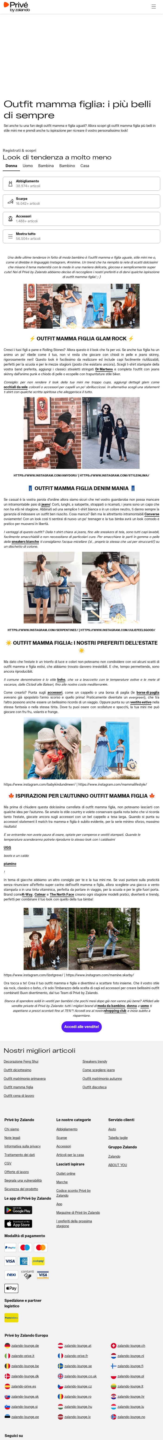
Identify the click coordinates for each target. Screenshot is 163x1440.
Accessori (63, 1146)
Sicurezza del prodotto (21, 1189)
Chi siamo (11, 1129)
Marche (62, 1182)
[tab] (11, 166)
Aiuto (112, 1129)
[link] (81, 184)
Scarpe (61, 1138)
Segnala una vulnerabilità (23, 1181)
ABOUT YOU (117, 1165)
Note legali (12, 1138)
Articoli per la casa (70, 1155)
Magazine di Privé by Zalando (78, 1213)
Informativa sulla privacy (22, 1146)
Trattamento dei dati (19, 1155)
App (59, 1204)
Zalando (114, 1157)
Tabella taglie (118, 1138)
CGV (7, 1163)
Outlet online (65, 1174)
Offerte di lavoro (16, 1172)
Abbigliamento (66, 1129)
